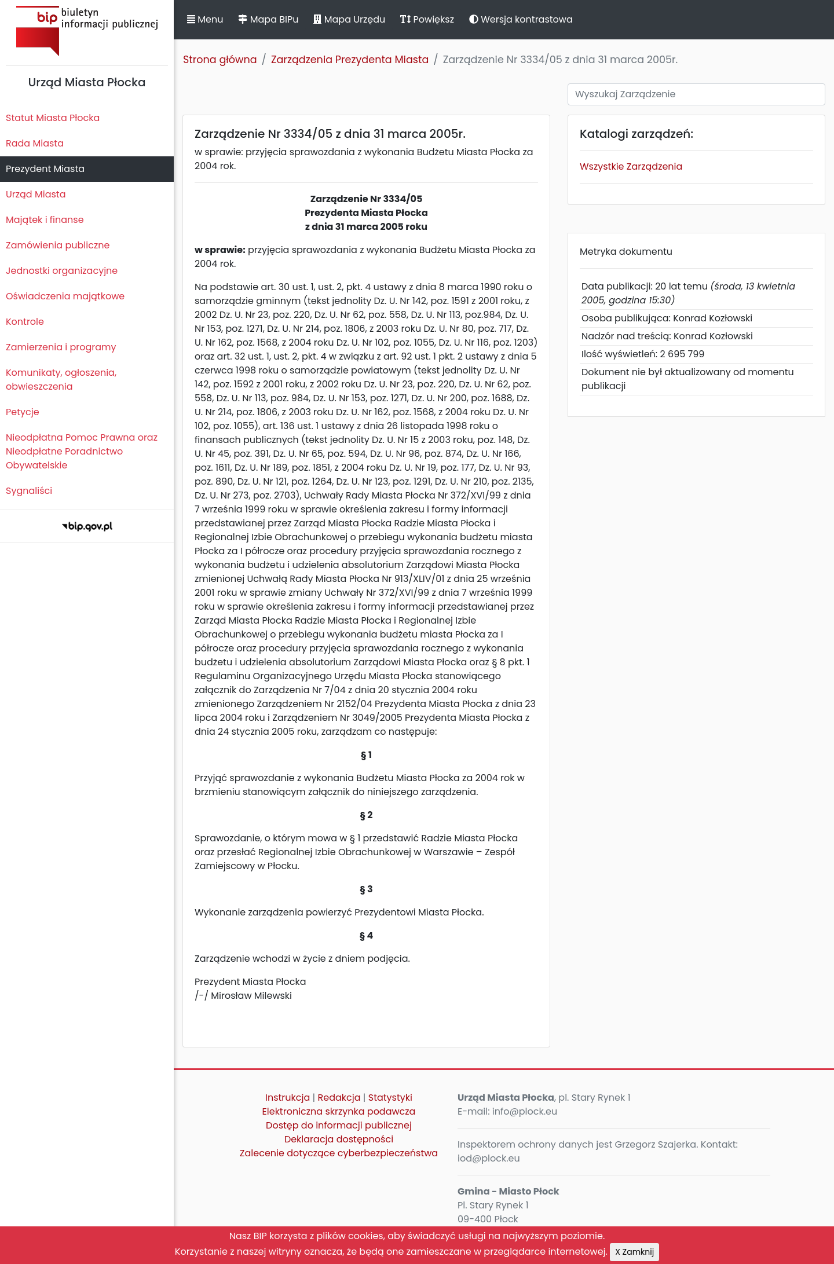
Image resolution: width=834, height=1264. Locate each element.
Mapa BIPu (268, 19)
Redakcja (339, 1097)
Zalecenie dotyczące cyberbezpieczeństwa (339, 1153)
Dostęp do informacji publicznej (339, 1125)
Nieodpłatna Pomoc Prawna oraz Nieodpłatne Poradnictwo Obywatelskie (82, 451)
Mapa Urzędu (349, 19)
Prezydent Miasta (45, 168)
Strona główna (220, 60)
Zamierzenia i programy (61, 347)
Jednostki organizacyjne (62, 270)
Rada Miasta (35, 143)
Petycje (22, 412)
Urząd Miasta (35, 194)
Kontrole (25, 321)
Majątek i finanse (45, 219)
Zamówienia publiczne (57, 245)
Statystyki (390, 1097)
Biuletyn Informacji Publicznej (87, 31)
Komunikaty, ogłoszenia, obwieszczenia (61, 379)
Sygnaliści (29, 490)
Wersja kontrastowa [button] (521, 19)
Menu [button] (205, 19)
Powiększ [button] (427, 19)
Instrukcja (287, 1097)
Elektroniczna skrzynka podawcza (339, 1111)
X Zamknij (634, 1252)
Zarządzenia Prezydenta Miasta (350, 60)
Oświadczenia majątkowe (65, 296)
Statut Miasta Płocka (53, 117)
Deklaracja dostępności (338, 1139)
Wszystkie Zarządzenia (631, 166)
